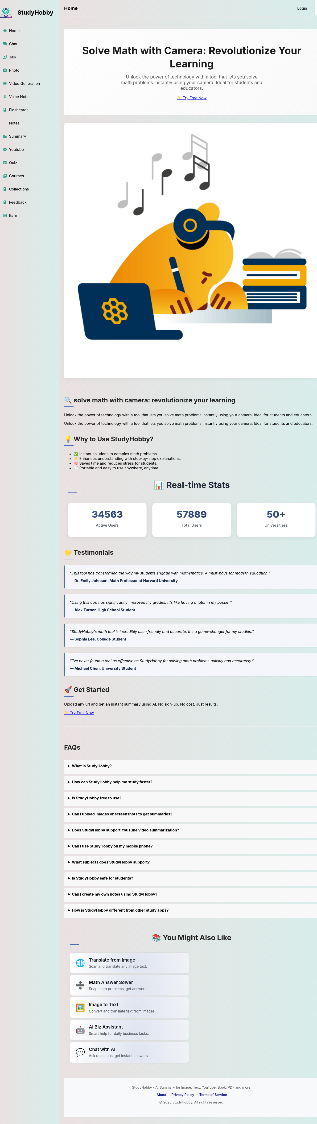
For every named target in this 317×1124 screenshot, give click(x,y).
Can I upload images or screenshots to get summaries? (122, 814)
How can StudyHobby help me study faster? (112, 782)
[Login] (302, 8)
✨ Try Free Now (191, 97)
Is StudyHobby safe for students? (102, 878)
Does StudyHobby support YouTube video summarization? (125, 830)
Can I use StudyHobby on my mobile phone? (112, 846)
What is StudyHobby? (92, 766)
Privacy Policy (182, 1095)
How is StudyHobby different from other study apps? (120, 910)
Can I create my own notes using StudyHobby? (114, 894)
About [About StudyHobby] (161, 1095)
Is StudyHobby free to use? (97, 798)
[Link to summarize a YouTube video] (129, 963)
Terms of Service (213, 1095)
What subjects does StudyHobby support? (111, 862)
